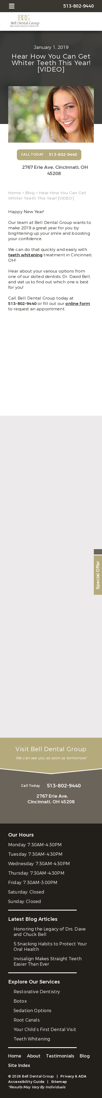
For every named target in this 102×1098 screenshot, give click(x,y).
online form (77, 303)
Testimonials (60, 1056)
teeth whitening (25, 255)
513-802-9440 (23, 303)
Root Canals (27, 1020)
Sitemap (59, 1081)
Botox (20, 1001)
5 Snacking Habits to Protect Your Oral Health (50, 946)
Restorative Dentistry (37, 992)
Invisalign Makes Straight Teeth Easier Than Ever (48, 961)
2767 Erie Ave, (53, 170)
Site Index (19, 1065)
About (34, 1056)
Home (14, 193)
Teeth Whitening (32, 1039)
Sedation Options (33, 1010)
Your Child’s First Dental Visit (45, 1029)
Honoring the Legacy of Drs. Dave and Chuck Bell (50, 931)
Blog (30, 193)
